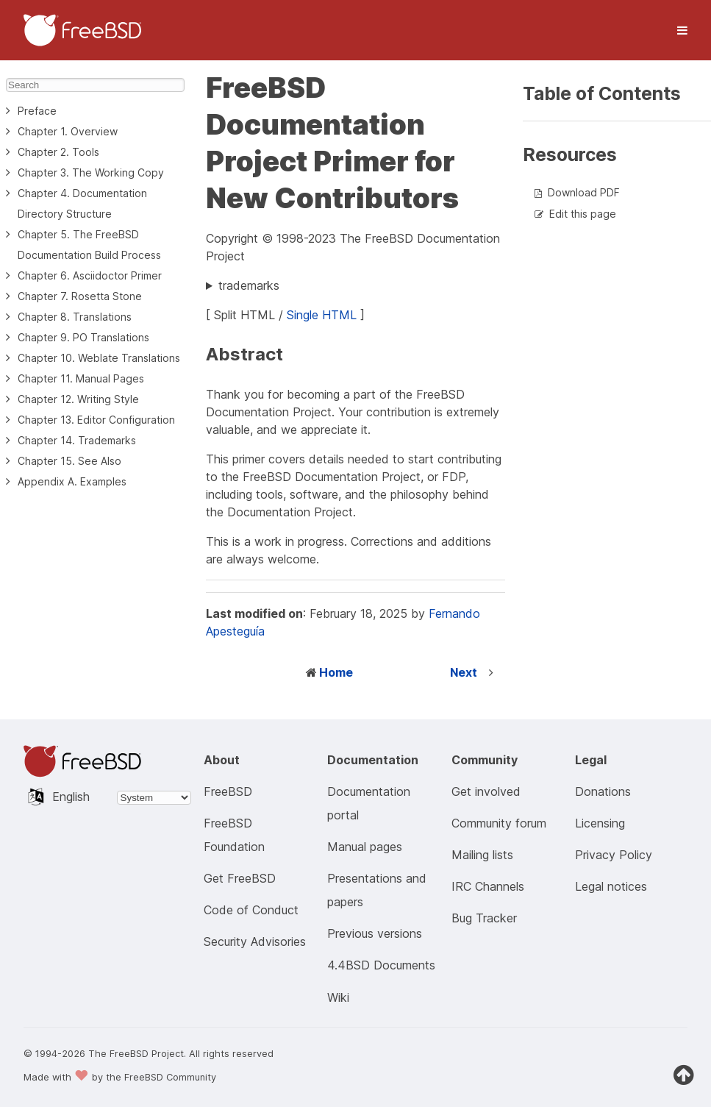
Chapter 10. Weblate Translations (99, 358)
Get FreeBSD (240, 878)
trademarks (248, 285)
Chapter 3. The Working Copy (91, 172)
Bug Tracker (484, 918)
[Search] (95, 85)
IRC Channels (487, 886)
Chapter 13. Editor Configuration (96, 419)
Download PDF (584, 192)
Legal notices (611, 886)
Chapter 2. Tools (58, 152)
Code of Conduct (251, 910)
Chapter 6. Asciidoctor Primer (90, 275)
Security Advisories (255, 941)
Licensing (600, 823)
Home (336, 672)
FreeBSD (228, 791)
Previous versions (374, 933)
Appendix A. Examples (72, 481)
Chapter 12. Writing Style (78, 399)
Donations (603, 791)
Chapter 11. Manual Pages (81, 378)
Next (463, 672)
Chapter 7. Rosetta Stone (80, 296)
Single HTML (322, 314)
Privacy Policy (613, 854)
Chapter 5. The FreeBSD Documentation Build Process (89, 244)
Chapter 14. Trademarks (77, 440)
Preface (37, 110)
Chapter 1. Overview (68, 131)
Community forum (498, 823)
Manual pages (364, 846)
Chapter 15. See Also (69, 461)
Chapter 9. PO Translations (83, 337)
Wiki (338, 997)
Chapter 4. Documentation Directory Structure (82, 203)
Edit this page (582, 213)
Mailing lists (482, 854)
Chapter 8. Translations (75, 316)
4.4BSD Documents (381, 965)
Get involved (486, 791)
